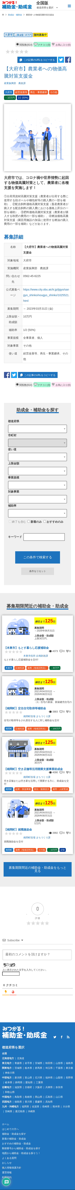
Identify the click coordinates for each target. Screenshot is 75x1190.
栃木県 (28, 1068)
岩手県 (28, 1063)
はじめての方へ (10, 1129)
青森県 (18, 1063)
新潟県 (18, 1077)
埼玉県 (49, 1068)
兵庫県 (49, 1087)
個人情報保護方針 (11, 1167)
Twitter (54, 1037)
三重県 (39, 1082)
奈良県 (59, 1087)
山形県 (59, 1063)
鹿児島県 (20, 1111)
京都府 (28, 1087)
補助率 (12, 505)
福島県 (69, 1063)
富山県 (28, 1077)
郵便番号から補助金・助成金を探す (21, 1148)
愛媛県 (38, 1101)
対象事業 (13, 491)
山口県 (59, 1097)
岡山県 (38, 1097)
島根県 (28, 1097)
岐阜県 (8, 1082)
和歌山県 (10, 1092)
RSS (68, 1037)
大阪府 (38, 1087)
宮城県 (38, 1063)
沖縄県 (31, 1111)
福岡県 (25, 1106)
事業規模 (13, 477)
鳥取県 (18, 1097)
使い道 (12, 449)
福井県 (49, 1077)
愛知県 (29, 1082)
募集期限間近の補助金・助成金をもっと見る (37, 869)
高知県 (49, 1101)
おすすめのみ (53, 521)
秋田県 (49, 1063)
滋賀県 (18, 1087)
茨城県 (18, 1068)
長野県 (69, 1077)
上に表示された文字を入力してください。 (25, 969)
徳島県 (18, 1101)
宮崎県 (8, 1111)
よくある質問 (9, 1158)
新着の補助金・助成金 (14, 1138)
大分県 (66, 1106)
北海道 (20, 1058)
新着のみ (34, 521)
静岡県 (18, 1082)
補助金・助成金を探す (14, 1134)
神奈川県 (10, 1072)
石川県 (38, 1077)
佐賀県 (35, 1106)
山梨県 (59, 1077)
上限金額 (13, 463)
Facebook (61, 1037)
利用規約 (7, 1177)
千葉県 (59, 1068)
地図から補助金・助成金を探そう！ (21, 1153)
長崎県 (45, 1106)
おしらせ (7, 1162)
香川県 (28, 1101)
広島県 (49, 1097)
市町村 (12, 435)
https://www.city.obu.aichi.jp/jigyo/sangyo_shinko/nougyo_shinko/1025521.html (46, 295)
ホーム (5, 1124)
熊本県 (56, 1106)
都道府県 (13, 421)
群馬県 (38, 1068)
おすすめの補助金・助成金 (16, 1143)
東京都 (69, 1068)
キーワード (15, 536)
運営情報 (7, 1172)
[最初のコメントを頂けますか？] (37, 954)
